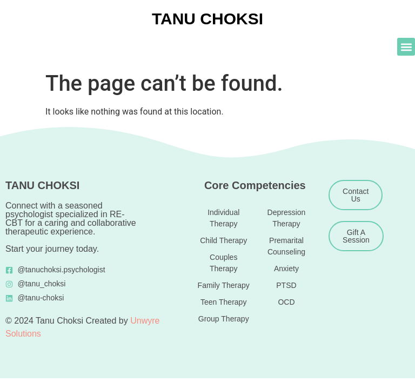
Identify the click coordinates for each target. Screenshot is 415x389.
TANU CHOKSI (207, 19)
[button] (406, 47)
